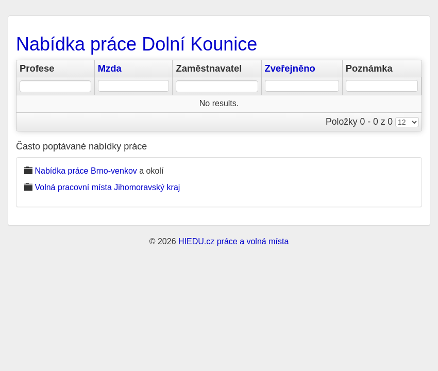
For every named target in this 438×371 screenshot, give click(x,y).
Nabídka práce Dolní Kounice (136, 44)
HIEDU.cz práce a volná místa (233, 241)
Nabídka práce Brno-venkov (86, 170)
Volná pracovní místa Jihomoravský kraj (107, 187)
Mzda (110, 68)
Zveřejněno (290, 68)
